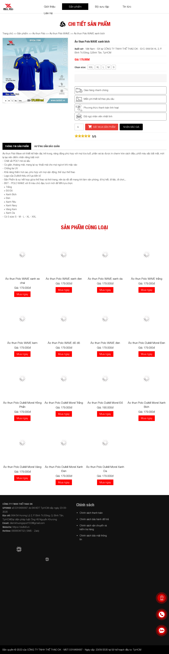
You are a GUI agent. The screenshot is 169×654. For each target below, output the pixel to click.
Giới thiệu (49, 6)
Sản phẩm (75, 6)
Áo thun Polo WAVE (60, 33)
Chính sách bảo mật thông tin (93, 537)
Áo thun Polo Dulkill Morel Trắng (64, 402)
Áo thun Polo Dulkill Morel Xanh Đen (64, 469)
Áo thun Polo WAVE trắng (146, 278)
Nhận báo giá (131, 126)
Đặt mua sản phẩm (101, 126)
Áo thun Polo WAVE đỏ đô (64, 342)
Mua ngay (22, 294)
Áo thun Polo (39, 33)
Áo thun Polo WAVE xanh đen (64, 278)
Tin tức (127, 6)
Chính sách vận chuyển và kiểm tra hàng (93, 527)
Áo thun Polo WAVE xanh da (105, 278)
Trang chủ (7, 33)
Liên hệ (48, 13)
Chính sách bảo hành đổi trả (94, 519)
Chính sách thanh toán (91, 512)
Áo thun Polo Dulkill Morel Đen (146, 342)
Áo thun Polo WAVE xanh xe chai (22, 281)
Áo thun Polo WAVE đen (105, 342)
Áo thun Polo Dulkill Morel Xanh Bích (147, 405)
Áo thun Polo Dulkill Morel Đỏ (105, 402)
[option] (35, 70)
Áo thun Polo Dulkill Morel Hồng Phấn (22, 405)
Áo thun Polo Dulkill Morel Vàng (22, 466)
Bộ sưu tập (102, 6)
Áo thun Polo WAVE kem (22, 342)
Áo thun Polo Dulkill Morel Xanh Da (105, 469)
